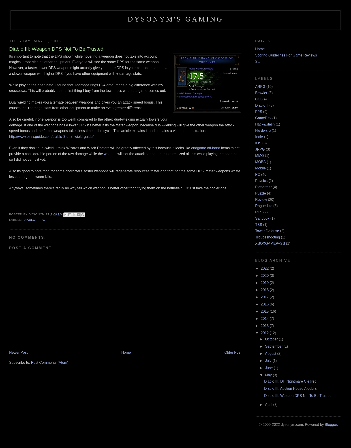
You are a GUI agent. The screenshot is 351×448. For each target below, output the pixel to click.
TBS (258, 225)
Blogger (331, 424)
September (274, 346)
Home (126, 352)
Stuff (259, 61)
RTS (258, 212)
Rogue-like (263, 206)
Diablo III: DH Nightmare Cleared (290, 381)
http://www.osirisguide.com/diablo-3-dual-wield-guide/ (51, 137)
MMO (259, 156)
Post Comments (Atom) (49, 362)
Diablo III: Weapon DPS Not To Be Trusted (298, 396)
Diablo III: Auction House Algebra (290, 388)
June (269, 368)
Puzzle (260, 193)
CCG (259, 99)
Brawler (261, 93)
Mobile (260, 168)
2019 (265, 283)
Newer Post (18, 352)
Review (261, 199)
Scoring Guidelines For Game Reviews (286, 55)
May (269, 375)
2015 (265, 311)
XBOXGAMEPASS (270, 243)
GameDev (263, 118)
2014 (265, 318)
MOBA (260, 162)
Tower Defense (267, 231)
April (269, 405)
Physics (261, 181)
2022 (265, 268)
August (271, 353)
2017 (265, 297)
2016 (265, 304)
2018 (265, 290)
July (268, 361)
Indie (259, 137)
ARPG (260, 87)
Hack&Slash (265, 124)
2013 (265, 326)
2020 (265, 275)
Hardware (263, 130)
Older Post (233, 352)
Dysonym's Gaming (175, 19)
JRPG (260, 149)
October (272, 339)
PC (43, 219)
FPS (258, 112)
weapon (111, 154)
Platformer (263, 187)
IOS (258, 143)
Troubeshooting (267, 237)
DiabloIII (31, 219)
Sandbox (262, 218)
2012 (265, 333)
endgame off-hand (205, 148)
